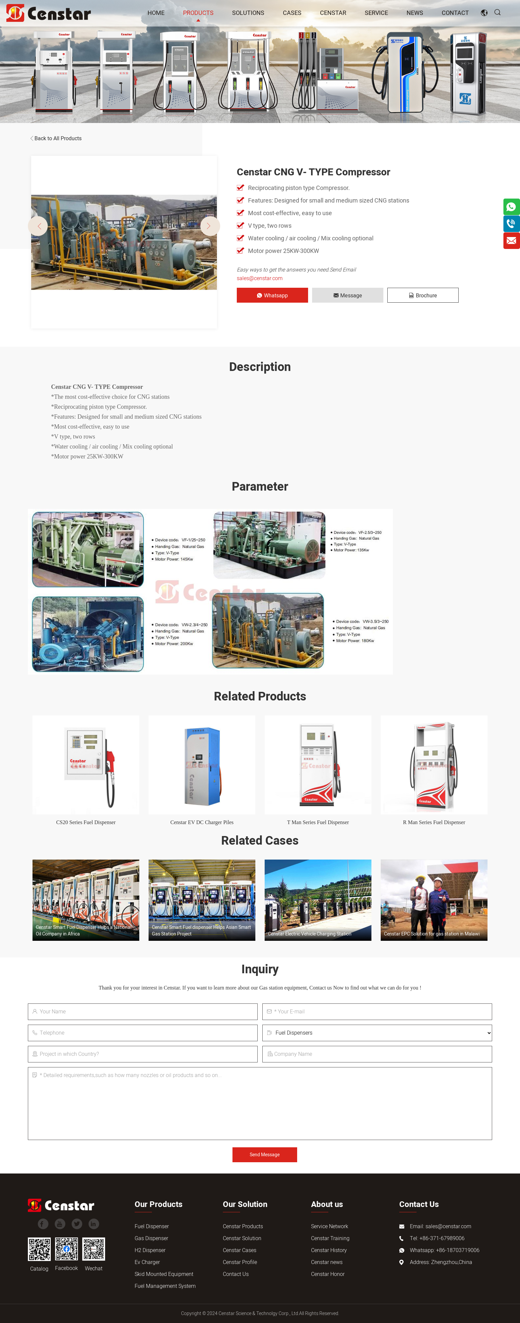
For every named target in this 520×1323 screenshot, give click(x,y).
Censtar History (329, 1250)
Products (198, 13)
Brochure (423, 296)
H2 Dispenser (150, 1250)
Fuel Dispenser (152, 1227)
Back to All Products (55, 139)
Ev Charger (147, 1262)
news (415, 13)
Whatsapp (272, 296)
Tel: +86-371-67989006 (437, 1238)
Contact (455, 13)
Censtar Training (330, 1238)
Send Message (265, 1154)
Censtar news (327, 1262)
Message (348, 296)
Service (376, 13)
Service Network (329, 1227)
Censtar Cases (239, 1250)
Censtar (333, 13)
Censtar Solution (242, 1238)
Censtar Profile (240, 1262)
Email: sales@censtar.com (440, 1227)
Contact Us (236, 1274)
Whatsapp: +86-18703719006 (445, 1250)
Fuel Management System (165, 1286)
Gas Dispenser (151, 1238)
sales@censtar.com (260, 278)
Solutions (248, 13)
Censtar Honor (328, 1274)
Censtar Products (243, 1227)
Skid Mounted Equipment (164, 1274)
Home (156, 13)
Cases (292, 13)
